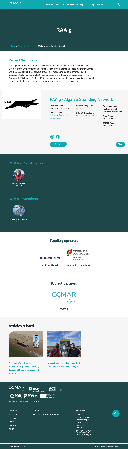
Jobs (39, 414)
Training (89, 4)
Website (58, 144)
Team (34, 414)
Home (13, 46)
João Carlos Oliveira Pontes (19, 220)
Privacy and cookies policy (104, 446)
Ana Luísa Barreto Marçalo (87, 115)
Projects (31, 46)
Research (59, 4)
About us (48, 4)
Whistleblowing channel (51, 414)
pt (113, 4)
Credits (117, 446)
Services (70, 4)
